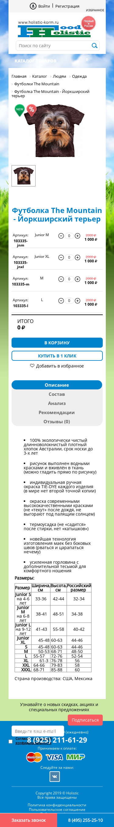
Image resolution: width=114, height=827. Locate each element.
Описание (57, 385)
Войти (44, 6)
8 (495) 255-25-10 (85, 820)
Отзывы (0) (56, 421)
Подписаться (85, 720)
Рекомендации (57, 412)
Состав (57, 394)
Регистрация (67, 6)
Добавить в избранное (60, 366)
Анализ (57, 403)
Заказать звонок (29, 820)
